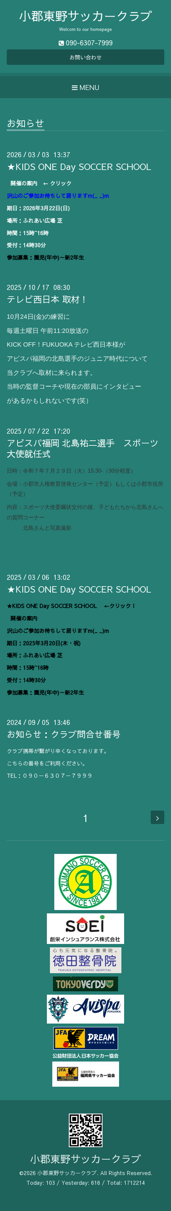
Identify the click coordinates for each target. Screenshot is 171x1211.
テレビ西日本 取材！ (47, 299)
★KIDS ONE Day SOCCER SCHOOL (80, 166)
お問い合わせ (85, 57)
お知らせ (26, 124)
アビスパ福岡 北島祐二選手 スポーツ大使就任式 (83, 448)
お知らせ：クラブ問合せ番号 (64, 734)
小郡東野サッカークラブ (85, 15)
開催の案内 (23, 183)
